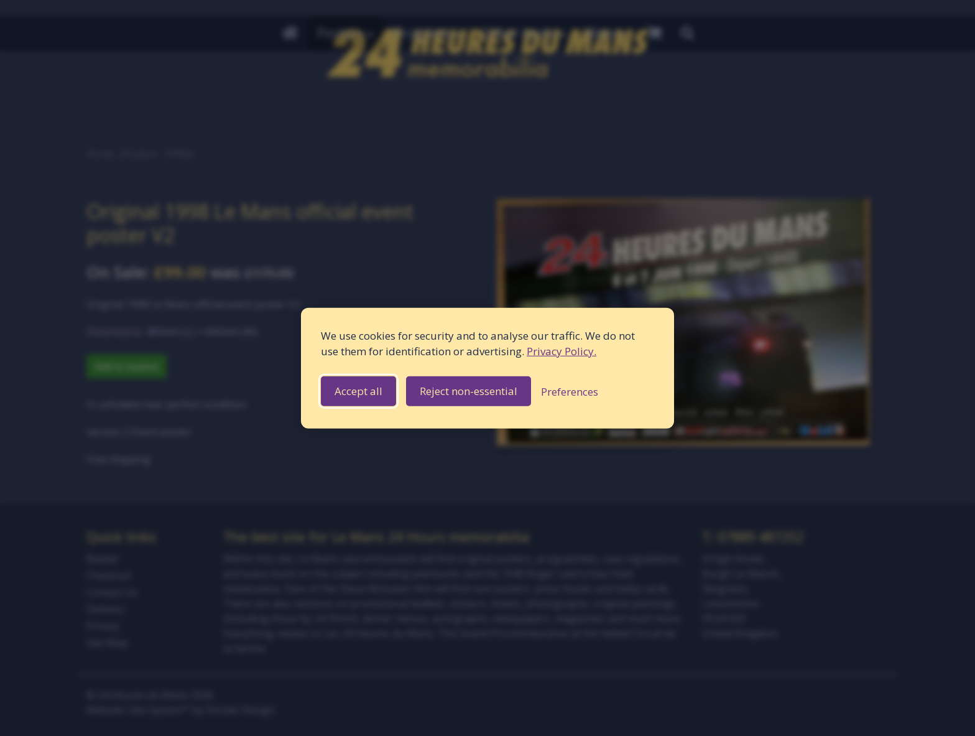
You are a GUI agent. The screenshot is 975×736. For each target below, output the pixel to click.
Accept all (358, 391)
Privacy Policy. (561, 351)
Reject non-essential (468, 391)
